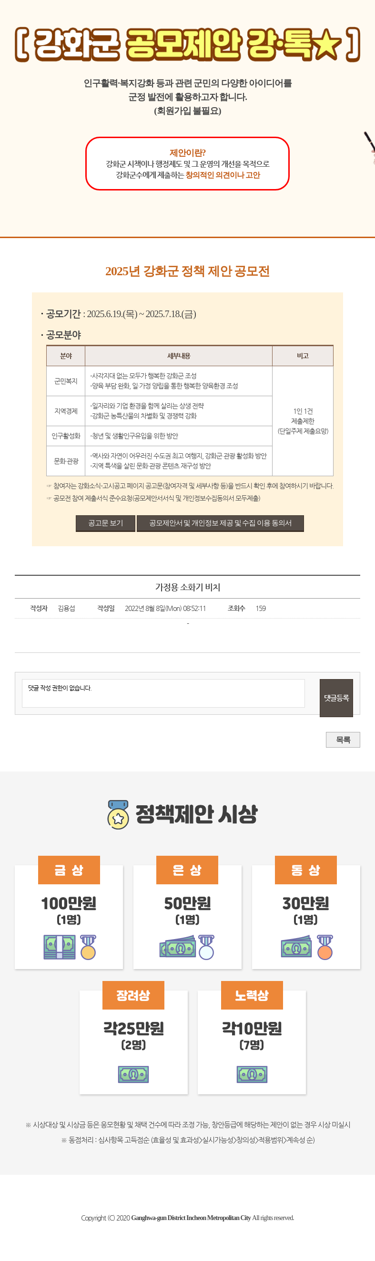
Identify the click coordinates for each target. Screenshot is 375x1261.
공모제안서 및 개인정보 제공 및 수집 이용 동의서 (220, 523)
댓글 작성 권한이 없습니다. (163, 693)
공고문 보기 (105, 523)
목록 (343, 740)
